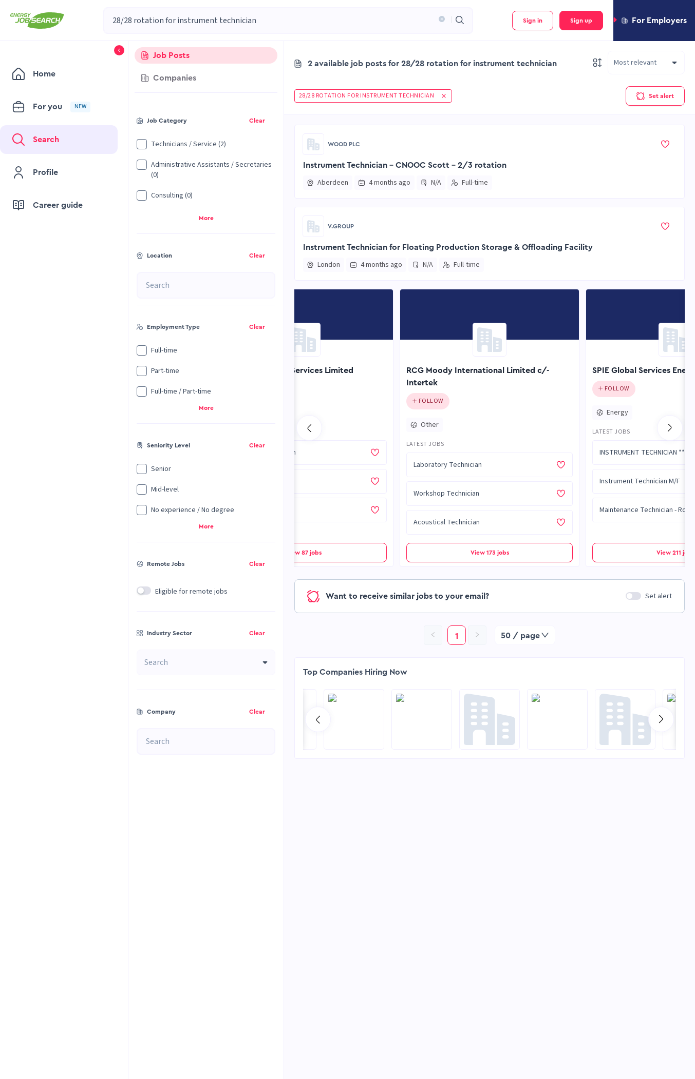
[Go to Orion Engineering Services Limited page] (303, 339)
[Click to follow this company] (427, 401)
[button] (440, 20)
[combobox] (272, 20)
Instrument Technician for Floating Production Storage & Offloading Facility (448, 247)
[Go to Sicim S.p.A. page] (422, 719)
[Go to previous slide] (309, 428)
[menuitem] (59, 74)
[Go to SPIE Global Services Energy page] (675, 339)
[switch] (144, 590)
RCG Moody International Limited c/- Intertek (477, 376)
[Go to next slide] (670, 428)
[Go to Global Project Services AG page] (489, 719)
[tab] (206, 55)
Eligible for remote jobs (191, 591)
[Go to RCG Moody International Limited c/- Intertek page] (489, 339)
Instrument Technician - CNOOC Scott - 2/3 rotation (404, 165)
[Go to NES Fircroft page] (625, 719)
